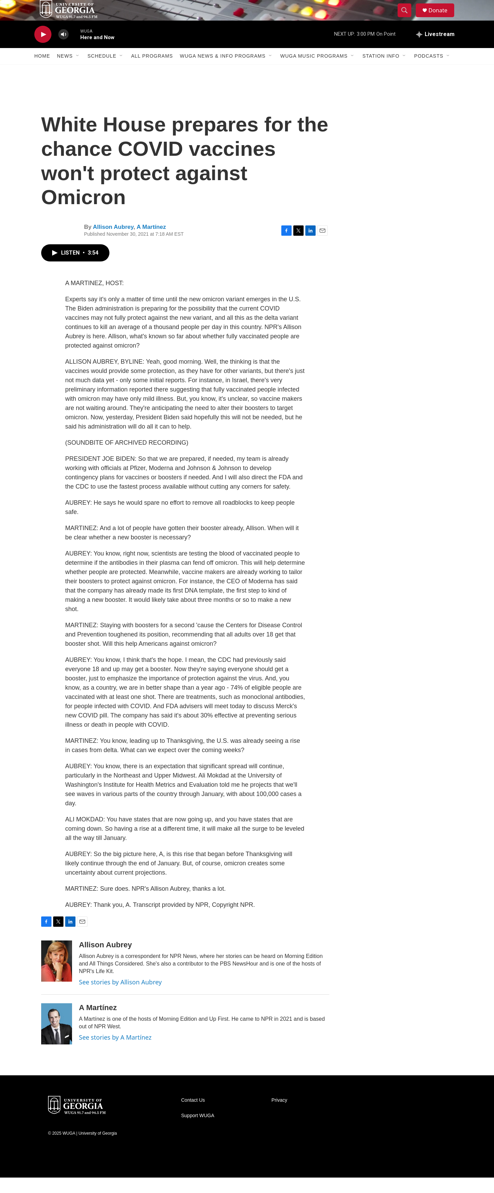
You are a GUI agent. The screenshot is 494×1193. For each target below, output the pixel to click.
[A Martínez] (56, 1039)
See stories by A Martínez (115, 1053)
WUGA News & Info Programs (223, 71)
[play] (42, 50)
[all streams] (435, 49)
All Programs (152, 71)
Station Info (380, 71)
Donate (442, 18)
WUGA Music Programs (314, 71)
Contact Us (193, 1115)
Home (42, 71)
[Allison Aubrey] (56, 976)
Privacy (279, 1115)
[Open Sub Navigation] (78, 71)
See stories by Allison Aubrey (120, 997)
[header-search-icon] (407, 18)
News (65, 71)
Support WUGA (197, 1131)
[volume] (63, 50)
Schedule (101, 71)
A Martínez (151, 242)
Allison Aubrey (113, 242)
